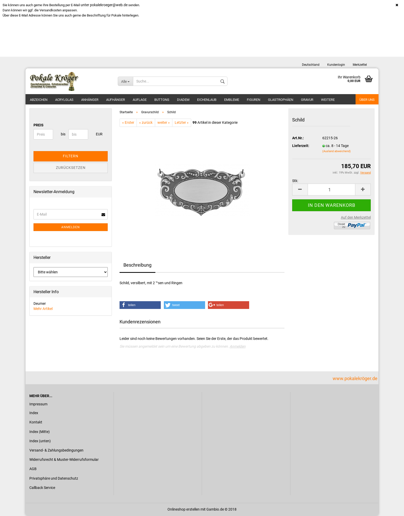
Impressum (38, 404)
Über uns (367, 100)
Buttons (161, 100)
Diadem (183, 100)
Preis (38, 125)
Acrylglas (64, 100)
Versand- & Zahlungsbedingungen (56, 450)
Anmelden (238, 346)
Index (33, 413)
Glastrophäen (280, 100)
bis (63, 134)
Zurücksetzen (71, 168)
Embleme (231, 100)
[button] (140, 305)
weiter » (163, 122)
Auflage (140, 100)
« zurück (146, 122)
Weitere (328, 100)
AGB (33, 469)
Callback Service (42, 488)
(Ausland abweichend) (336, 151)
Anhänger (89, 100)
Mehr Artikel (43, 309)
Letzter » (182, 122)
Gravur (307, 100)
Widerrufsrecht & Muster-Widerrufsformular (64, 459)
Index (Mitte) (39, 432)
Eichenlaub (206, 100)
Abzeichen (38, 100)
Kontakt (35, 422)
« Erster (128, 122)
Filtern (70, 156)
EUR (98, 134)
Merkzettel (360, 65)
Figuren (253, 100)
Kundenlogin (336, 65)
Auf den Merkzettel (356, 217)
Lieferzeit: (300, 146)
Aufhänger (115, 100)
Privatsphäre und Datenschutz (53, 478)
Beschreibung (137, 265)
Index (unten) (40, 441)
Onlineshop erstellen (183, 509)
